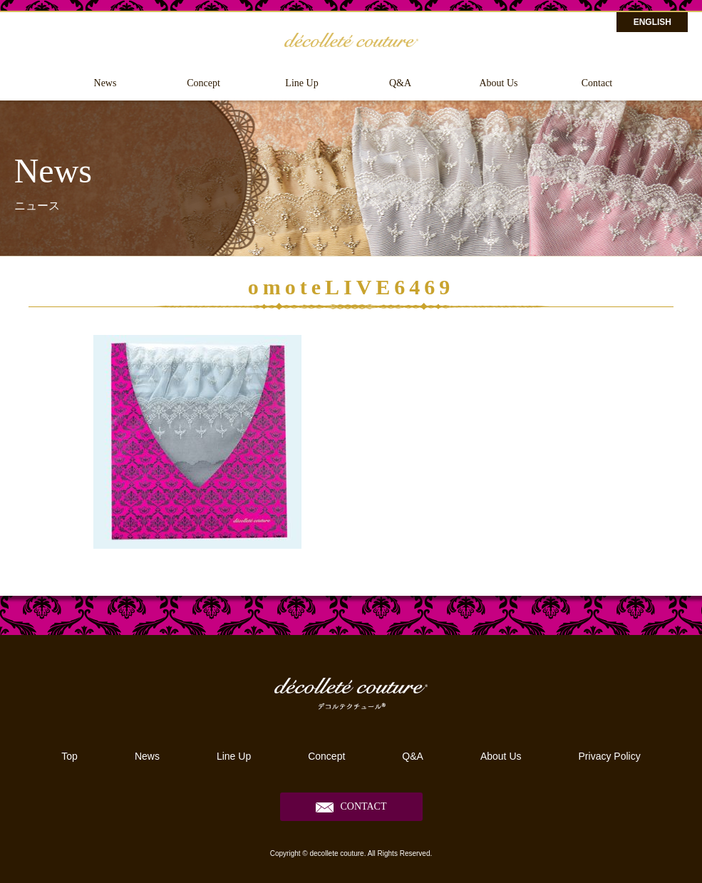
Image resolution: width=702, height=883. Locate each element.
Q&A (400, 83)
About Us (498, 83)
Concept (203, 83)
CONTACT (364, 806)
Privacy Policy (610, 756)
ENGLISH (652, 22)
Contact (597, 83)
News (105, 83)
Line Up (301, 83)
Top (69, 756)
